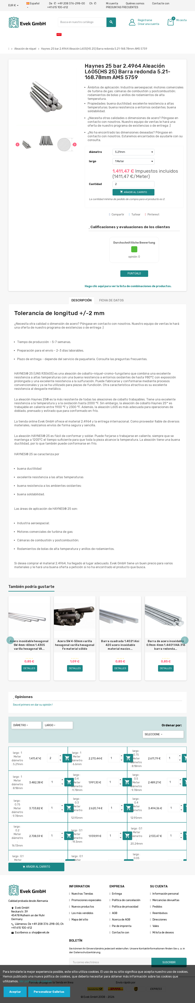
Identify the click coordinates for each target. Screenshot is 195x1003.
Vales (156, 926)
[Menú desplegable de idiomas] (32, 5)
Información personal (166, 894)
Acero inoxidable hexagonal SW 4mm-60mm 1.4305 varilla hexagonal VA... (29, 645)
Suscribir (169, 962)
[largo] (133, 161)
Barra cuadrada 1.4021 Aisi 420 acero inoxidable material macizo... (120, 645)
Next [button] (185, 640)
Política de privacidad (125, 906)
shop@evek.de (40, 933)
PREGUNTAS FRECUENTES (122, 7)
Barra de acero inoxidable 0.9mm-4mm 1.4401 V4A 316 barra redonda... (165, 645)
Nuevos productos (83, 906)
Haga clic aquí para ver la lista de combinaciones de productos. (128, 286)
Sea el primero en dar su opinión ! (33, 705)
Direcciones (160, 919)
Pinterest (152, 214)
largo (92, 161)
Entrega (117, 894)
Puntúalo (134, 273)
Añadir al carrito (67, 758)
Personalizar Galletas (49, 991)
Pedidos (157, 906)
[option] (29, 638)
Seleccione (154, 734)
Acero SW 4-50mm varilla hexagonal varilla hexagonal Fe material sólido (74, 645)
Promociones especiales (86, 900)
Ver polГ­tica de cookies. (35, 981)
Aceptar (15, 991)
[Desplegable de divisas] (13, 5)
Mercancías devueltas (166, 900)
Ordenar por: (172, 725)
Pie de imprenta (121, 926)
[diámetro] (133, 152)
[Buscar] (87, 22)
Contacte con (160, 3)
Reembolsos (160, 913)
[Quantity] (53, 758)
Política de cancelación (126, 900)
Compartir (116, 214)
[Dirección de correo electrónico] (110, 962)
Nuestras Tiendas (82, 894)
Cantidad (95, 184)
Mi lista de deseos (163, 932)
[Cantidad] (133, 184)
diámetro (95, 152)
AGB (114, 913)
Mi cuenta (112, 3)
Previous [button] (10, 640)
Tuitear (134, 214)
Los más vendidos (82, 913)
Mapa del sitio (80, 919)
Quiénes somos (135, 3)
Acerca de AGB (121, 919)
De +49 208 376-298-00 (67, 3)
